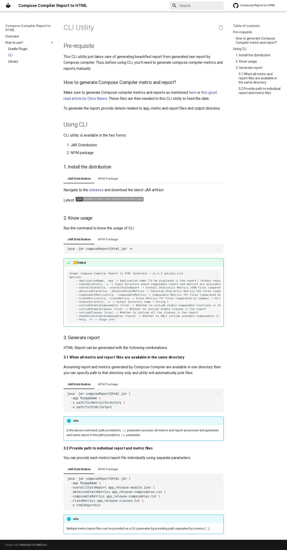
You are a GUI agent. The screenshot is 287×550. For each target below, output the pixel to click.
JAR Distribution (79, 178)
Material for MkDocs (33, 545)
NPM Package (108, 178)
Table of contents (246, 26)
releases (96, 190)
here (192, 92)
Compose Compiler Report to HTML (28, 28)
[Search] (196, 5)
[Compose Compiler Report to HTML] (8, 5)
